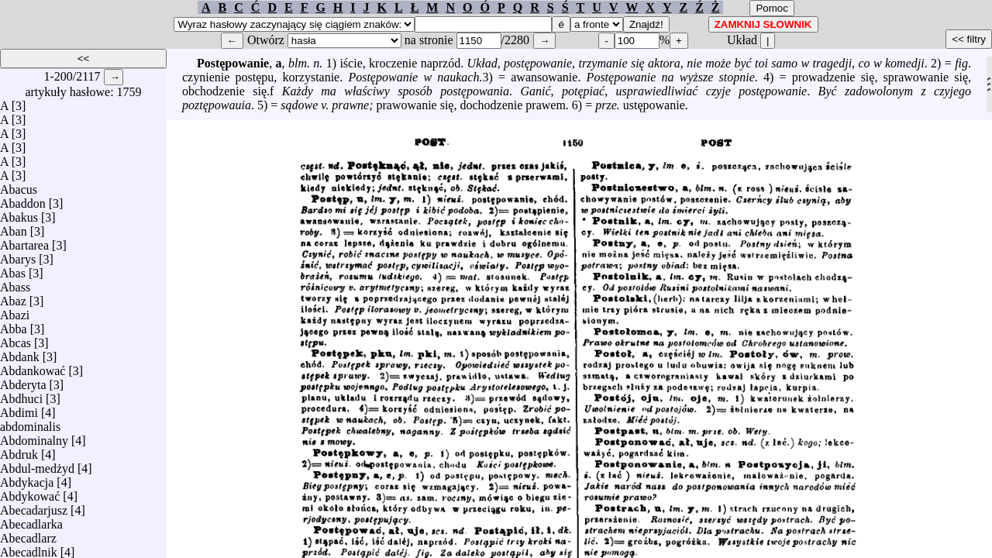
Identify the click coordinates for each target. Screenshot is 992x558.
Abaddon (23, 199)
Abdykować (30, 492)
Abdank (20, 353)
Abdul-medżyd (37, 464)
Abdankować (32, 367)
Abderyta (23, 381)
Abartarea (24, 241)
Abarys (18, 255)
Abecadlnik (28, 548)
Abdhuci (21, 394)
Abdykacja (26, 478)
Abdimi (19, 408)
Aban (13, 227)
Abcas (15, 339)
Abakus (19, 213)
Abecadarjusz (33, 506)
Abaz (13, 297)
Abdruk (19, 450)
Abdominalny (34, 436)
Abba (13, 325)
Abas (13, 269)
